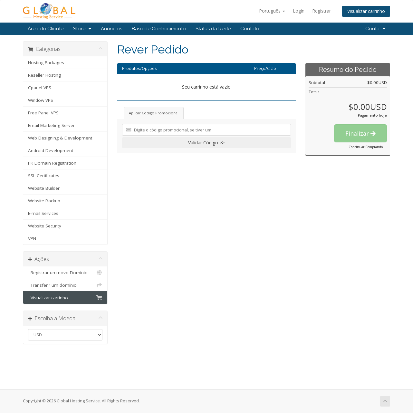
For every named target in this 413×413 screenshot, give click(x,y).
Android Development (50, 150)
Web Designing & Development (60, 138)
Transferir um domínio (65, 285)
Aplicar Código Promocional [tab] (153, 112)
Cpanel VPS (39, 88)
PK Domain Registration (52, 163)
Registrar (321, 11)
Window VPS (40, 100)
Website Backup (44, 201)
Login (298, 11)
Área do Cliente (45, 29)
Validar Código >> (206, 142)
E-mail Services (43, 213)
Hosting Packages (46, 62)
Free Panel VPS (43, 113)
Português (272, 11)
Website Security (44, 226)
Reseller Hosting (44, 75)
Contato (249, 29)
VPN (32, 238)
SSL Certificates (43, 175)
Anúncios (111, 29)
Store (82, 29)
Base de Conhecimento (159, 29)
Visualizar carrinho (366, 11)
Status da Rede (213, 29)
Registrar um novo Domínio (65, 272)
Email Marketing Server (51, 125)
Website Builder (44, 188)
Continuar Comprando (366, 147)
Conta (375, 29)
